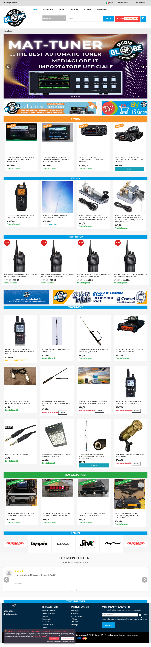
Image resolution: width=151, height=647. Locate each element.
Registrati (140, 2)
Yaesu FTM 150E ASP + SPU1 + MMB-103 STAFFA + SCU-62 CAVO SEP (129, 351)
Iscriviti (108, 625)
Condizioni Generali (47, 625)
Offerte (62, 9)
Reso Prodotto (46, 619)
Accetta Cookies (54, 638)
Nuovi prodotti (48, 9)
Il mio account (123, 2)
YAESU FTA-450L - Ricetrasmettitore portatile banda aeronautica (129, 402)
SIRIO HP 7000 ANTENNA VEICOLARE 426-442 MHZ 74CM (56, 351)
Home (35, 9)
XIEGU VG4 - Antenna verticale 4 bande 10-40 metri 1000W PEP (55, 216)
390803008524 (10, 611)
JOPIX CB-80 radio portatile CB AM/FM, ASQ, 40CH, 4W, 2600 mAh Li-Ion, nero (93, 402)
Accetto (145, 614)
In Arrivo (129, 169)
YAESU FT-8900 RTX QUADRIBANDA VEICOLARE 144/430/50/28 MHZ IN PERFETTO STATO (126, 516)
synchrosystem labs (118, 635)
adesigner (135, 635)
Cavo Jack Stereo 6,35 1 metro (16, 454)
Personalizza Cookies (67, 638)
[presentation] (8, 67)
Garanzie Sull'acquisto (48, 613)
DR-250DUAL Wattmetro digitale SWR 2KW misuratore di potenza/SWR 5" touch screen (20, 160)
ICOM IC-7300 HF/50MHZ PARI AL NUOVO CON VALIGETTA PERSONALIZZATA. (20, 515)
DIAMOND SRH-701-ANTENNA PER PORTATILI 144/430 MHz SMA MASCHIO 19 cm (56, 403)
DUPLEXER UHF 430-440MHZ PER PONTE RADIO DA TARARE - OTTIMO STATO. (92, 515)
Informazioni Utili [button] (103, 9)
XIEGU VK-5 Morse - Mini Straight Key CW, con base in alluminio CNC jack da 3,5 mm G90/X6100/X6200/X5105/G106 (93, 217)
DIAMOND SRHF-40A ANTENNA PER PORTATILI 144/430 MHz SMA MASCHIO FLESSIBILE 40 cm (92, 456)
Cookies (44, 627)
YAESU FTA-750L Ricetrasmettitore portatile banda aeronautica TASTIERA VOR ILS (20, 352)
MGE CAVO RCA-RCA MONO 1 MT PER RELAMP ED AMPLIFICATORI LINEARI (17, 402)
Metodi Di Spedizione (48, 622)
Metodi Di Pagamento (48, 611)
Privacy (124, 618)
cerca (108, 18)
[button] (72, 96)
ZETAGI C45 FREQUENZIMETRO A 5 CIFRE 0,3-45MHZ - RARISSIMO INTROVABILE (56, 515)
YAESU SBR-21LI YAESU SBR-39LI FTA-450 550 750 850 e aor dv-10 (56, 455)
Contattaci (74, 9)
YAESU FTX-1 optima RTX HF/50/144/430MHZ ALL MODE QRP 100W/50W (91, 160)
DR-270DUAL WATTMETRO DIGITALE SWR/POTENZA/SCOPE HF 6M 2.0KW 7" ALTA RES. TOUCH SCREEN (56, 160)
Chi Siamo (87, 9)
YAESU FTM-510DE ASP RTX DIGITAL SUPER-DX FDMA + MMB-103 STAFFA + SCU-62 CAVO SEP (129, 160)
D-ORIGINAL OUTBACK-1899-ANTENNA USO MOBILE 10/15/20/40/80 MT (93, 351)
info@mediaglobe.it (12, 2)
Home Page (8, 31)
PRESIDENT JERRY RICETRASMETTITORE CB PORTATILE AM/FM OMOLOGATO (20, 216)
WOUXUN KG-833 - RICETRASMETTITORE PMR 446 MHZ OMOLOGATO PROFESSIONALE (20, 275)
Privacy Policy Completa (39, 636)
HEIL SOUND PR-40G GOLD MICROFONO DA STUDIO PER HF (130, 455)
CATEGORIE (48, 18)
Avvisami (62, 412)
